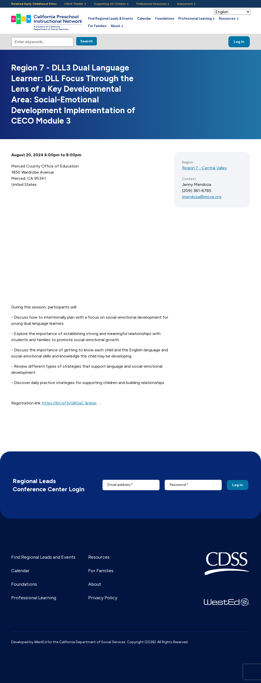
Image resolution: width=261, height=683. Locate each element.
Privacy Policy (102, 598)
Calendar (144, 18)
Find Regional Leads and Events (43, 557)
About (94, 584)
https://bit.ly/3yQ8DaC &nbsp (69, 403)
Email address (119, 485)
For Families (97, 26)
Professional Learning (33, 598)
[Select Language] (232, 12)
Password (178, 485)
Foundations (164, 18)
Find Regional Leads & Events (110, 18)
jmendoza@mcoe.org (201, 196)
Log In (239, 42)
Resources (99, 557)
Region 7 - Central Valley (204, 167)
